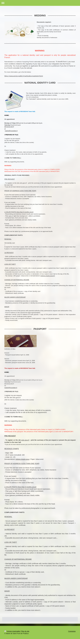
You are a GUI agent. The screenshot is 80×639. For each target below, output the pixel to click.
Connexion (72, 631)
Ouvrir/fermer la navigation (40, 3)
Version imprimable (12, 631)
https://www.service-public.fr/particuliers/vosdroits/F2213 (23, 76)
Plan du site (25, 631)
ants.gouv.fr (25, 440)
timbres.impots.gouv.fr (47, 276)
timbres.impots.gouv (22, 459)
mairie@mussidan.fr (11, 131)
